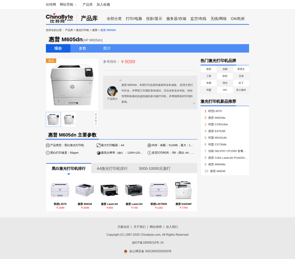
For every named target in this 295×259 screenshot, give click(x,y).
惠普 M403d (85, 203)
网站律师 (156, 226)
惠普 (94, 30)
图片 (107, 48)
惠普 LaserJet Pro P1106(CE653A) (134, 204)
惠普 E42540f (184, 203)
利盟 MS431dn (217, 137)
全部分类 (114, 19)
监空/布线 (198, 19)
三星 (208, 76)
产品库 (88, 4)
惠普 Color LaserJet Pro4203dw (228, 157)
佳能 (225, 69)
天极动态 (123, 226)
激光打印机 (82, 30)
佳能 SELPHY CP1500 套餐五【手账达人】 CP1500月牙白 (245, 151)
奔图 (208, 83)
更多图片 (96, 119)
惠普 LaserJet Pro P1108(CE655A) (109, 204)
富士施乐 (241, 89)
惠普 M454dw (216, 164)
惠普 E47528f (216, 131)
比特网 (51, 4)
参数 (82, 48)
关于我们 (140, 226)
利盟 (208, 89)
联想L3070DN (159, 203)
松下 (241, 83)
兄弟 (241, 76)
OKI (225, 89)
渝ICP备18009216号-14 (148, 242)
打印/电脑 (134, 19)
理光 (225, 83)
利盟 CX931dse (218, 124)
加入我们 (172, 226)
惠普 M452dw (216, 117)
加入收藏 (103, 4)
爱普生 (241, 69)
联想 (225, 76)
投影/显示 (154, 19)
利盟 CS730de (217, 144)
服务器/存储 (176, 19)
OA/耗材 (238, 19)
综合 (58, 48)
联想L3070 (60, 203)
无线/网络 (219, 19)
